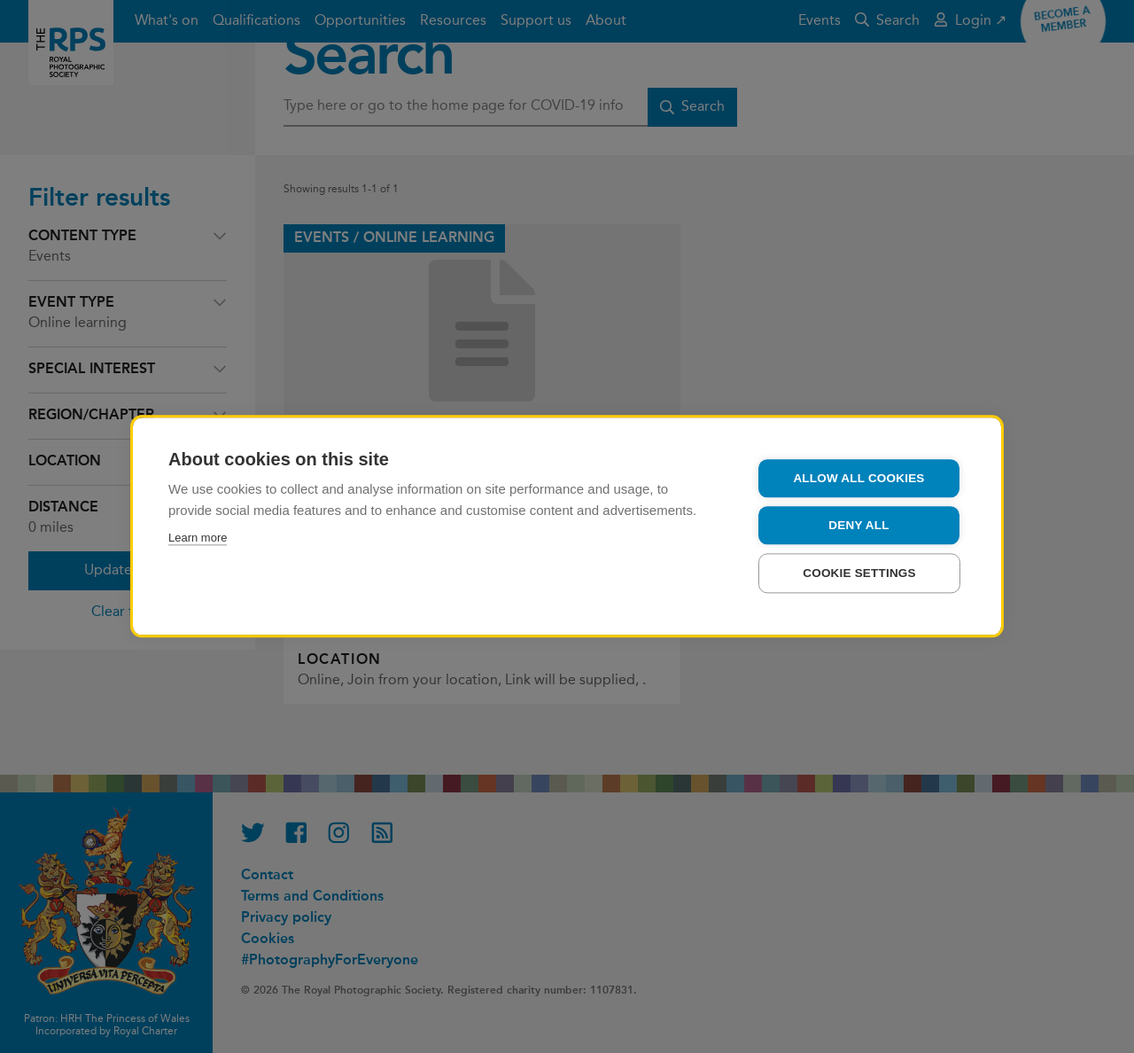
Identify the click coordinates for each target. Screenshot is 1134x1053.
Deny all (858, 531)
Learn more (197, 543)
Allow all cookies (858, 484)
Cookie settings (859, 579)
